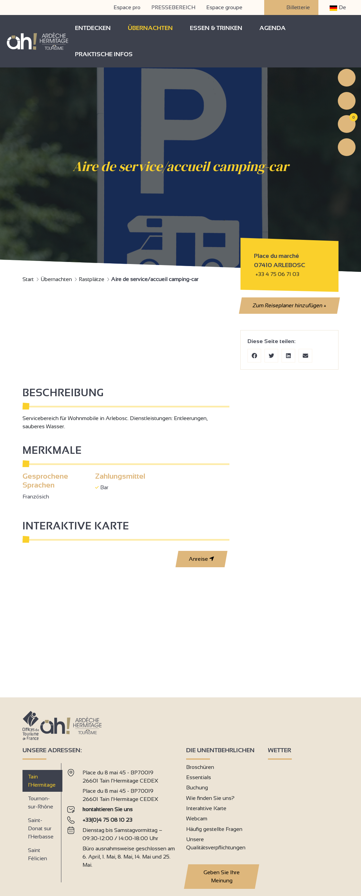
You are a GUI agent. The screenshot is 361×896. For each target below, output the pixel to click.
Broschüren (200, 767)
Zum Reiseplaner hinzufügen (289, 306)
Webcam (196, 818)
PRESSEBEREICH (173, 7)
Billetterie (291, 7)
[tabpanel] (121, 820)
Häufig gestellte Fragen (214, 829)
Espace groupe (224, 7)
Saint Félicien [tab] (37, 854)
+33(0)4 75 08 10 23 (107, 820)
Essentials (198, 777)
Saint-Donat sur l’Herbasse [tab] (41, 828)
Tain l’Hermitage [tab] (42, 781)
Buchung (197, 787)
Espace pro (127, 7)
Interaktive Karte (206, 808)
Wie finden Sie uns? (210, 798)
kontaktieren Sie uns (107, 809)
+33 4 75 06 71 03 (277, 274)
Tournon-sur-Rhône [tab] (40, 802)
